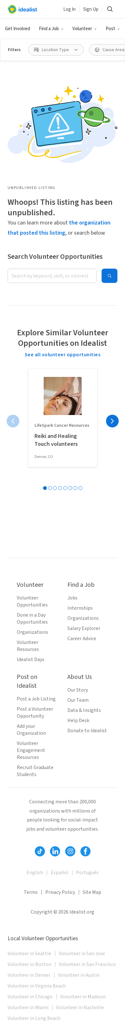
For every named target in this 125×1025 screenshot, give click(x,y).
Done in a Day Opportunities (32, 619)
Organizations (32, 632)
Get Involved (17, 28)
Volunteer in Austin (78, 975)
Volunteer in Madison (83, 996)
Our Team (78, 700)
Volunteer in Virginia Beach (37, 985)
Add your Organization (31, 730)
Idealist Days (30, 659)
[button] (51, 29)
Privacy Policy (60, 892)
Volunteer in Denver (29, 975)
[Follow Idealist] (40, 851)
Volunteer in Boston (29, 964)
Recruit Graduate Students (35, 771)
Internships (80, 608)
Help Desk (78, 720)
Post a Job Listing (36, 698)
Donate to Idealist (87, 730)
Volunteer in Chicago (30, 996)
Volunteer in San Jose (82, 953)
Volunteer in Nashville (80, 1007)
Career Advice (81, 638)
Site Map (92, 892)
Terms (31, 892)
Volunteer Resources (28, 646)
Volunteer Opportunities (32, 601)
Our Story (77, 690)
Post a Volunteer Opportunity (35, 713)
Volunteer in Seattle (29, 953)
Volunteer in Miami (28, 1007)
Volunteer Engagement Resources (31, 750)
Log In (69, 9)
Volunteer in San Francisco (87, 964)
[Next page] (112, 421)
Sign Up (90, 9)
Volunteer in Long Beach (34, 1018)
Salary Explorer (83, 628)
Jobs (72, 597)
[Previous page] (13, 421)
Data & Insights (84, 710)
